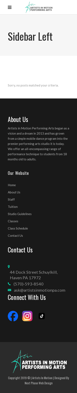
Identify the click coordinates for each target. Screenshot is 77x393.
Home (12, 185)
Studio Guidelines (20, 214)
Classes (13, 221)
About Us (14, 192)
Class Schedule (18, 228)
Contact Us (15, 235)
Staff (11, 199)
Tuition (13, 206)
